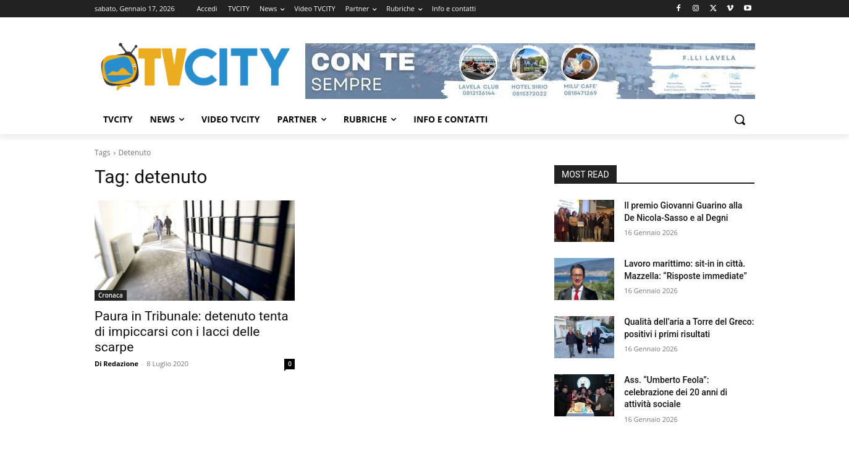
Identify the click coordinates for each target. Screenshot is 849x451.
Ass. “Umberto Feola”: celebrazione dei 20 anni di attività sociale (675, 392)
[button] (739, 119)
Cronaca (110, 295)
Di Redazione (116, 363)
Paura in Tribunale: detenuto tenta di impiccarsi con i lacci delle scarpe (192, 331)
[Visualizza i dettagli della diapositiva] (530, 71)
